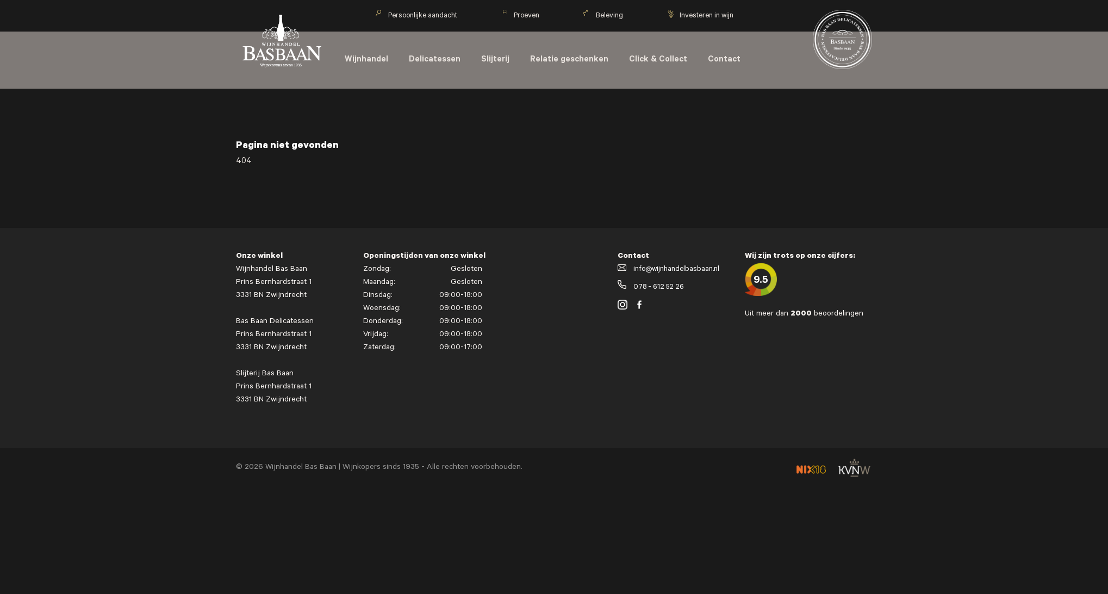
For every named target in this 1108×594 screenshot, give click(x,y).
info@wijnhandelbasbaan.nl (668, 269)
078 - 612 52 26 (651, 287)
